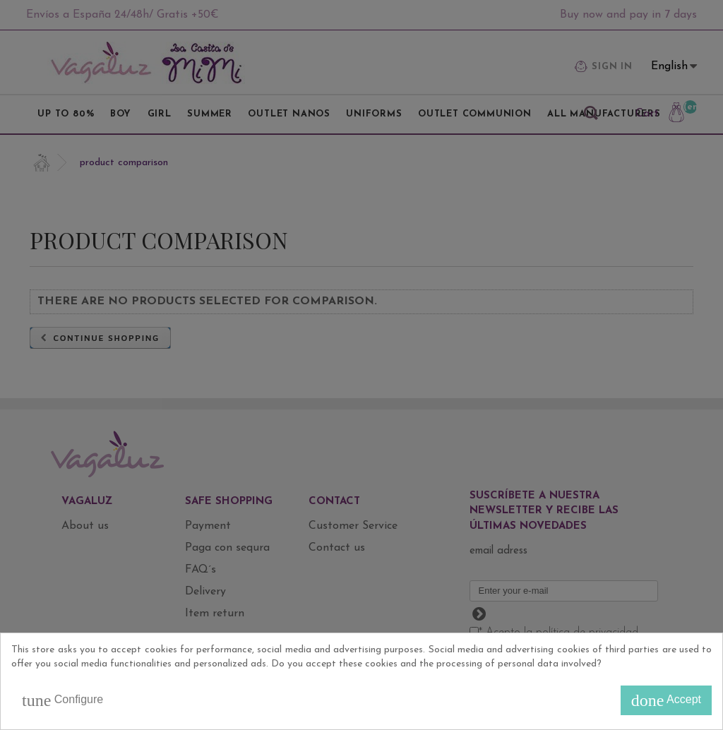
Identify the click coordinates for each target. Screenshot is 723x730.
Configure (62, 700)
